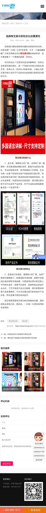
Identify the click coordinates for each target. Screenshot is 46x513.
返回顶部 (39, 460)
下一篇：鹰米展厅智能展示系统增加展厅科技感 (19, 338)
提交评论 (7, 464)
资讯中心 (19, 23)
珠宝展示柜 (13, 321)
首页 (12, 23)
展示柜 (24, 321)
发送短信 (34, 510)
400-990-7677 (11, 510)
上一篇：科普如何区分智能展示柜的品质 (16, 334)
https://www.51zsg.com (24, 326)
